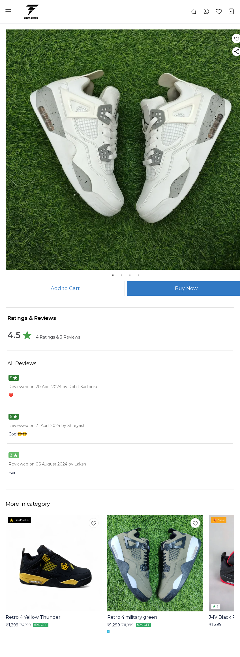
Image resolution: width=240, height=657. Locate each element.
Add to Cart (65, 288)
